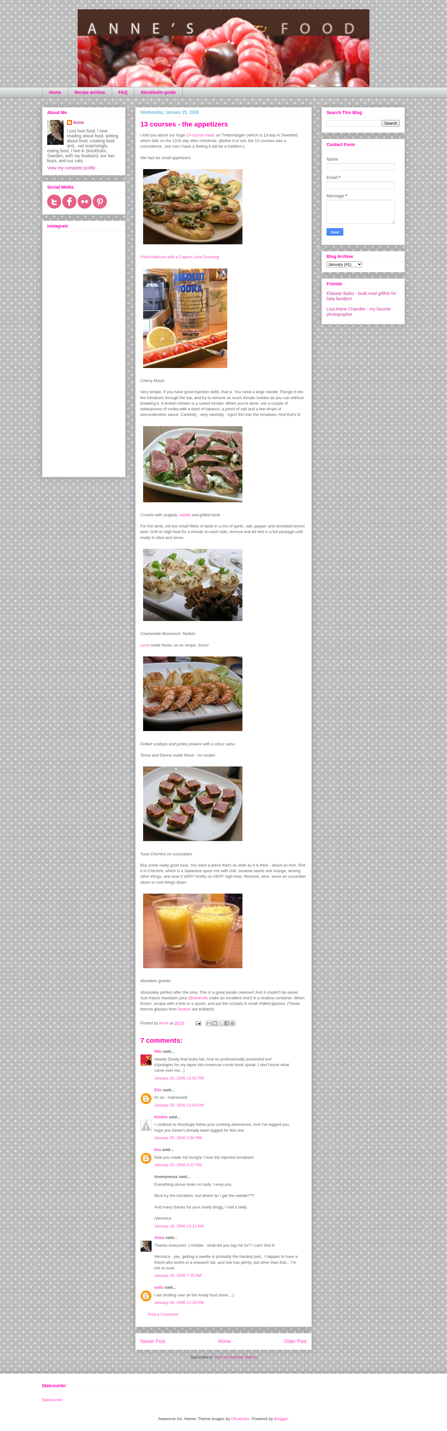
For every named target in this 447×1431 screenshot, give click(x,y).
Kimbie (161, 1117)
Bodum (184, 1009)
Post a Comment (163, 1314)
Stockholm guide (158, 92)
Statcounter (52, 1399)
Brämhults (199, 998)
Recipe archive (89, 92)
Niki (158, 1051)
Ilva (157, 1149)
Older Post (295, 1341)
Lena (144, 645)
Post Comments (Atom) (236, 1357)
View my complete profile (71, 167)
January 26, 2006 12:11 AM (179, 1226)
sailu (159, 1287)
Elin (158, 1090)
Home (55, 92)
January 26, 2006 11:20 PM (179, 1302)
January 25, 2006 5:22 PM (178, 1164)
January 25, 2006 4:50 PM (178, 1137)
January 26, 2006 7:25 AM (177, 1275)
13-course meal (200, 135)
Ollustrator (240, 1418)
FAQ (123, 92)
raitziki (185, 515)
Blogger (281, 1418)
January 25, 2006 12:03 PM (179, 1105)
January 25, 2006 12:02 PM (179, 1078)
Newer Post (152, 1341)
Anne (159, 1237)
